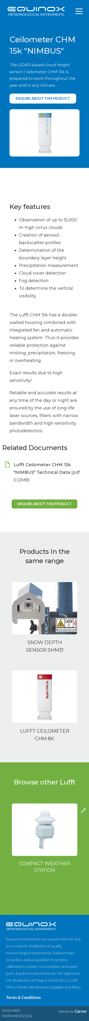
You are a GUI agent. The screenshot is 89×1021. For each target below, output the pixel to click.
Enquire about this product (43, 98)
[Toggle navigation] (79, 11)
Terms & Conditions (23, 997)
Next (83, 812)
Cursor (81, 1011)
